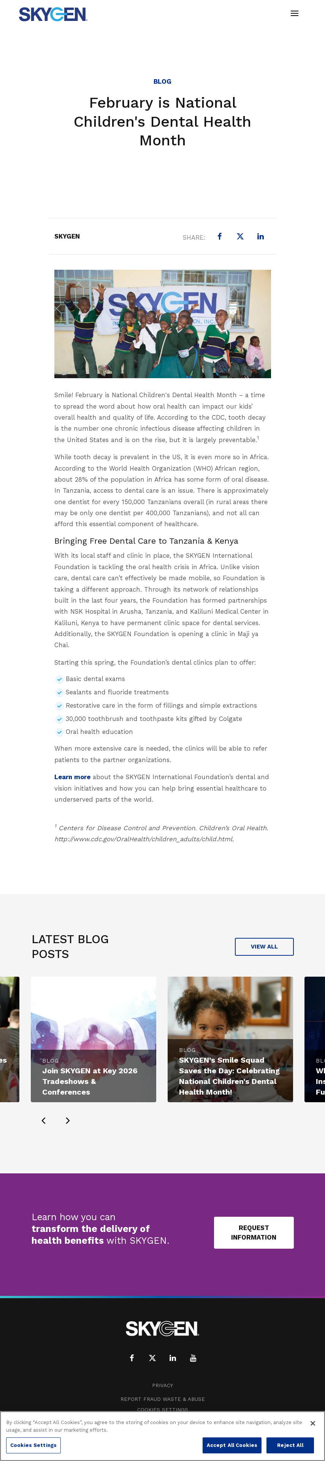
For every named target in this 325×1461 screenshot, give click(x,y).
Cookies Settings (162, 1410)
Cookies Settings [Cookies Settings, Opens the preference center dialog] (33, 1445)
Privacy (162, 1385)
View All (264, 946)
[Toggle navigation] (294, 14)
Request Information (253, 1232)
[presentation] (44, 1120)
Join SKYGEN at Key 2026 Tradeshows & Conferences (90, 1081)
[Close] (312, 1423)
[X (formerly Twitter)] (240, 236)
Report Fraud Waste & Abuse (162, 1399)
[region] (162, 1436)
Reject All (290, 1445)
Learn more (72, 777)
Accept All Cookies (232, 1445)
